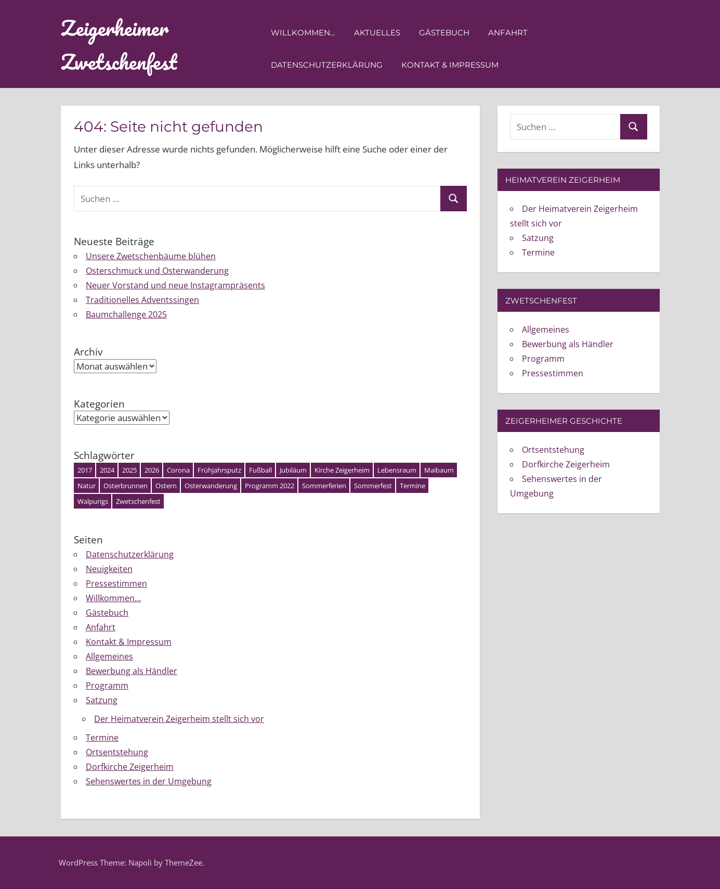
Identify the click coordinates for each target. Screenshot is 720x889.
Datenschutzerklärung (327, 65)
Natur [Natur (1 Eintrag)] (86, 485)
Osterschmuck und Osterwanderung (157, 270)
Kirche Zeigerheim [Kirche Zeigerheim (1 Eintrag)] (342, 470)
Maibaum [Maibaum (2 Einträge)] (439, 470)
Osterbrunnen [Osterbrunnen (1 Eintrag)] (125, 485)
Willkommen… (303, 32)
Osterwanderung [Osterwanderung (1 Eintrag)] (211, 485)
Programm (107, 685)
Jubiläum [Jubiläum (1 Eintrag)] (293, 470)
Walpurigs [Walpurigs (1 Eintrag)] (92, 501)
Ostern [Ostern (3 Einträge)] (166, 485)
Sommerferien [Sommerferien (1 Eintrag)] (324, 485)
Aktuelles (377, 32)
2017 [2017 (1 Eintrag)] (84, 470)
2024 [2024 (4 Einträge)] (107, 470)
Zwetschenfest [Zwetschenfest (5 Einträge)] (138, 501)
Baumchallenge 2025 (126, 314)
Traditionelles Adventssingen (142, 300)
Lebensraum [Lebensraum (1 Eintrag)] (396, 470)
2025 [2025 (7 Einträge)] (129, 470)
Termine (102, 737)
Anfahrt (508, 32)
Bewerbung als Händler (131, 671)
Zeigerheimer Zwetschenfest (119, 44)
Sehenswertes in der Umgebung (149, 781)
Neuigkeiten (109, 569)
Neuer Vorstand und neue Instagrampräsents (175, 285)
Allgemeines (109, 656)
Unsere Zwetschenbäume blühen (151, 256)
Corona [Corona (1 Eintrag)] (178, 470)
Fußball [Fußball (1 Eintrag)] (260, 470)
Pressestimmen (116, 583)
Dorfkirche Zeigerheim (130, 766)
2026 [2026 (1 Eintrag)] (152, 470)
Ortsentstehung (117, 752)
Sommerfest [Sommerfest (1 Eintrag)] (373, 485)
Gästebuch (444, 32)
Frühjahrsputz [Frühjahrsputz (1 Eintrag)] (219, 470)
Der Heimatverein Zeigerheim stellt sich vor (179, 719)
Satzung (101, 700)
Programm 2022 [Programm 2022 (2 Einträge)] (269, 485)
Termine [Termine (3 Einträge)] (412, 485)
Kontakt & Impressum (450, 65)
